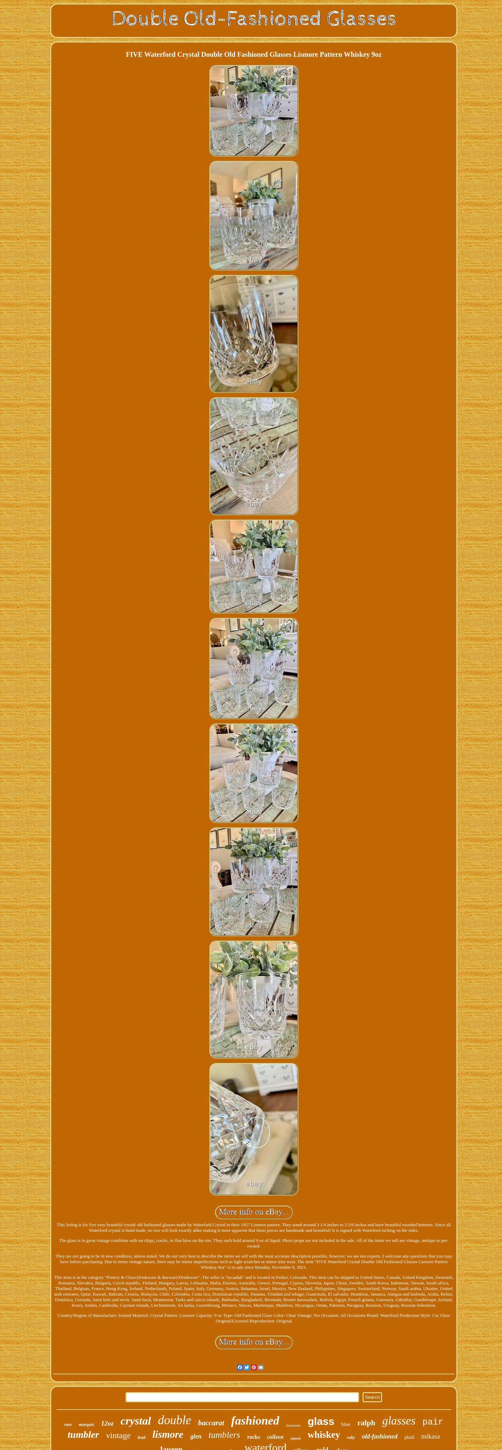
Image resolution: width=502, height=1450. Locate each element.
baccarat (211, 1423)
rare (68, 1424)
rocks (253, 1437)
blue (345, 1424)
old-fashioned (379, 1436)
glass (320, 1421)
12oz (107, 1423)
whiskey (323, 1434)
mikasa (430, 1436)
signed (295, 1438)
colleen (275, 1437)
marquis (86, 1424)
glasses (398, 1420)
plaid (409, 1437)
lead (141, 1437)
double (174, 1420)
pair (433, 1422)
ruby (351, 1437)
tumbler (83, 1434)
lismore (167, 1434)
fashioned (255, 1420)
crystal (136, 1420)
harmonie (293, 1425)
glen (195, 1436)
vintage (118, 1435)
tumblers (224, 1435)
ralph (366, 1422)
